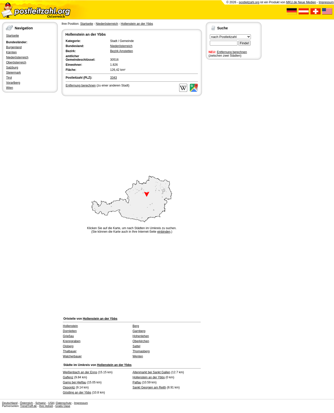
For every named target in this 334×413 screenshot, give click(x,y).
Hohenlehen (141, 336)
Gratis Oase (62, 405)
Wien (9, 88)
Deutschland (9, 402)
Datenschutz (63, 402)
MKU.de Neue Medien (301, 2)
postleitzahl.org (249, 2)
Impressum (326, 2)
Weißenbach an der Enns (80, 372)
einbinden (163, 231)
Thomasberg (141, 351)
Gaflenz (68, 377)
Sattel (136, 346)
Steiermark (13, 72)
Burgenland (14, 47)
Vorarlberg (13, 82)
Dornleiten (70, 331)
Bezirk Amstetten (121, 51)
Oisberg (68, 346)
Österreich (26, 402)
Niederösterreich (17, 57)
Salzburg (12, 67)
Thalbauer (70, 351)
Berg (136, 326)
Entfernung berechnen (232, 52)
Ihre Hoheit (46, 405)
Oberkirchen (141, 341)
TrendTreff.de (28, 405)
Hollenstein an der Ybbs (137, 24)
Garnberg (139, 331)
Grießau (68, 336)
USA (51, 402)
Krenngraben (71, 341)
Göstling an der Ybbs (77, 392)
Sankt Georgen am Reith (149, 387)
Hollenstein (70, 326)
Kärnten (11, 52)
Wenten (138, 356)
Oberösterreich (16, 62)
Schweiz (40, 402)
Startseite (12, 35)
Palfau (137, 382)
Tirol (9, 77)
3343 (113, 77)
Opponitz (69, 387)
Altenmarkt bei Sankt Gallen (151, 372)
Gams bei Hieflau (74, 382)
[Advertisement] (132, 135)
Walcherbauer (72, 356)
